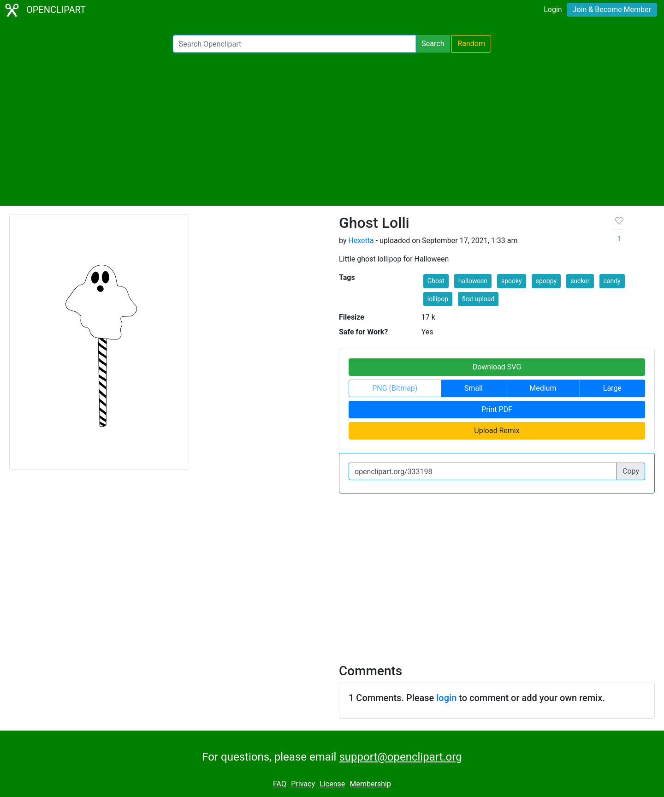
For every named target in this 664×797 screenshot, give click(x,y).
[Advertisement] (332, 129)
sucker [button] (579, 281)
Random (471, 43)
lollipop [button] (437, 299)
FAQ (279, 783)
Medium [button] (542, 388)
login (446, 697)
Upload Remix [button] (496, 430)
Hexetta (361, 240)
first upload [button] (478, 299)
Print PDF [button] (496, 409)
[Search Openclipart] (294, 44)
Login (553, 9)
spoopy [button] (546, 281)
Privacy (303, 783)
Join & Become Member (612, 9)
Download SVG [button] (497, 367)
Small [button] (473, 388)
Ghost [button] (436, 281)
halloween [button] (472, 281)
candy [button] (612, 281)
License (332, 783)
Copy (630, 471)
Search (432, 43)
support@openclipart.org (400, 756)
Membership (370, 783)
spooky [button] (511, 281)
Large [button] (612, 388)
